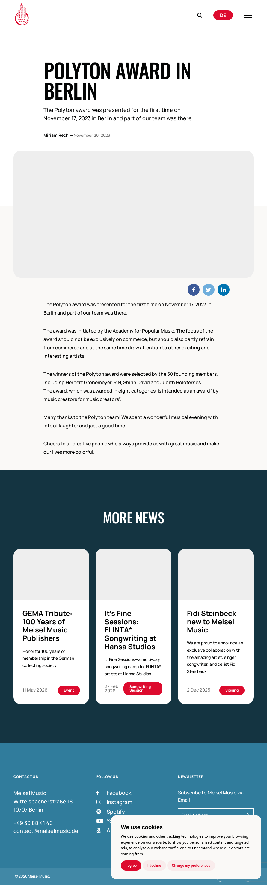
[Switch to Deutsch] (223, 15)
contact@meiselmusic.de (45, 830)
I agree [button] (131, 865)
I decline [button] (154, 865)
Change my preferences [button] (191, 865)
